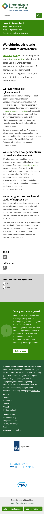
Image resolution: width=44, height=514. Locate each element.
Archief (6, 407)
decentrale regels (30, 165)
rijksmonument (16, 59)
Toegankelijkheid (10, 421)
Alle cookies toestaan (12, 509)
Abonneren (7, 400)
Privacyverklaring (10, 424)
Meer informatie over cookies (22, 503)
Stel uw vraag (20, 351)
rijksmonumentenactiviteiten (15, 111)
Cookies (6, 427)
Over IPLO (35, 391)
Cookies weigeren (33, 509)
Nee (8, 287)
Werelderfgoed (12, 55)
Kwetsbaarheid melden (12, 430)
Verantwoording (9, 417)
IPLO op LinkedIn (11, 410)
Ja (7, 283)
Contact (6, 404)
